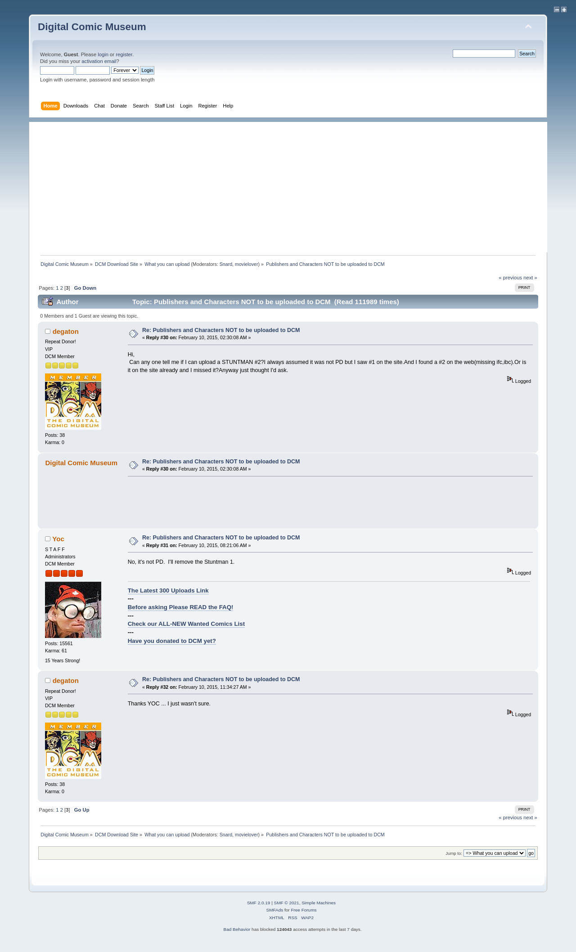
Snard (226, 264)
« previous (510, 277)
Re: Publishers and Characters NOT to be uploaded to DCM (221, 330)
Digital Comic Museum (92, 26)
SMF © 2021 (286, 902)
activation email (98, 61)
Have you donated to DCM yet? (172, 641)
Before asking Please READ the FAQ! (181, 607)
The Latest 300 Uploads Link (168, 590)
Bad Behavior (236, 929)
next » (530, 277)
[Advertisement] (292, 185)
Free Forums (303, 909)
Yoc (58, 539)
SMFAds (275, 909)
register (124, 54)
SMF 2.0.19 (258, 902)
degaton (66, 331)
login (103, 54)
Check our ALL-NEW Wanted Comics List (186, 623)
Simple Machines (319, 902)
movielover (246, 264)
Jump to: (454, 853)
